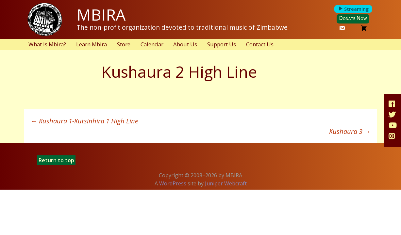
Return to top (56, 160)
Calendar (152, 44)
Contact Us (260, 44)
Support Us (221, 44)
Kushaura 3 (350, 131)
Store (123, 44)
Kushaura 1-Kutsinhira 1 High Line (84, 121)
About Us (185, 44)
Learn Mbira (91, 44)
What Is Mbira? (47, 44)
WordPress (172, 183)
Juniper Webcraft (226, 183)
